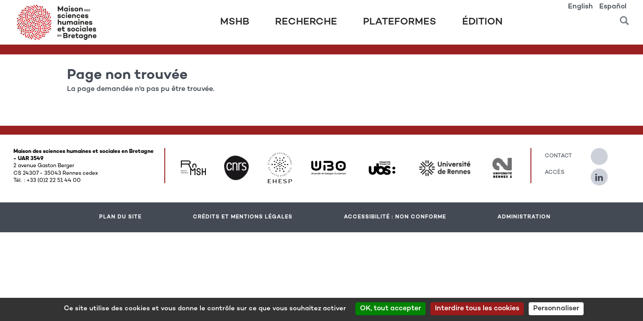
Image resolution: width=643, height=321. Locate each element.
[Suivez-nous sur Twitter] (604, 153)
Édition (482, 22)
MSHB (234, 22)
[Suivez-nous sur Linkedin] (604, 173)
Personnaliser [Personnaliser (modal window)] (556, 309)
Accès (554, 172)
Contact (558, 156)
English (580, 7)
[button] (624, 17)
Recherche (306, 22)
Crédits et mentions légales (242, 217)
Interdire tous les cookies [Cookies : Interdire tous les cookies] (477, 309)
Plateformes (399, 22)
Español (612, 7)
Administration (524, 217)
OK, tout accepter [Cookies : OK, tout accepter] (390, 309)
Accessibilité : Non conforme (395, 217)
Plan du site (120, 217)
